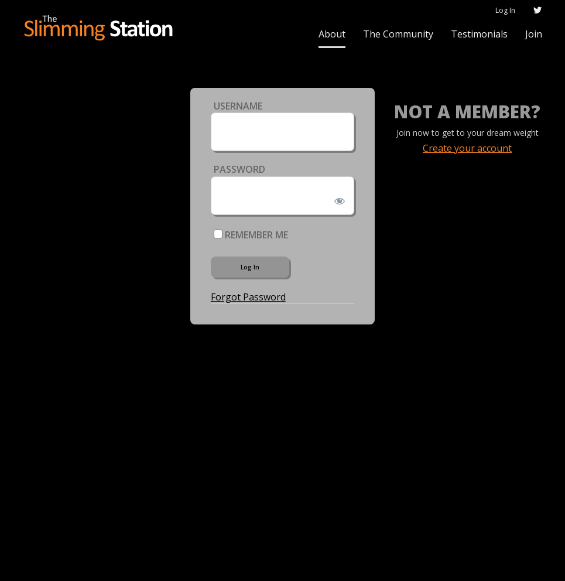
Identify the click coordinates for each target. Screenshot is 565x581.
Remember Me (251, 234)
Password (239, 169)
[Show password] (337, 198)
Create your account (467, 148)
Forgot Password (248, 296)
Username (238, 106)
